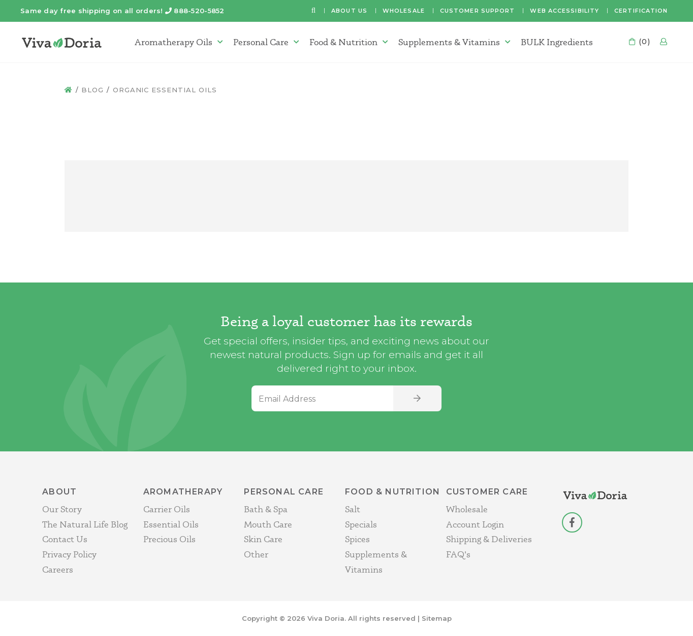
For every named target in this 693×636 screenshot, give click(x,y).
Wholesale (404, 10)
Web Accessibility (564, 10)
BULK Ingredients (557, 42)
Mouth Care (268, 524)
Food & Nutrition (343, 42)
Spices (357, 539)
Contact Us (64, 539)
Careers (57, 569)
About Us (349, 10)
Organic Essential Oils (165, 90)
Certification (641, 10)
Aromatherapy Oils (173, 42)
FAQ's (458, 554)
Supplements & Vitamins (449, 42)
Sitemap (437, 618)
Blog (92, 90)
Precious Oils (169, 539)
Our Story (62, 509)
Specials (361, 524)
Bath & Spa (266, 509)
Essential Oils (171, 524)
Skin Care (263, 539)
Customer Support (477, 10)
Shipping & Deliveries (489, 539)
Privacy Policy (69, 554)
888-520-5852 (199, 11)
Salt (352, 509)
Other (256, 554)
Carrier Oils (166, 509)
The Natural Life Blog (85, 524)
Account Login (475, 524)
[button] (314, 11)
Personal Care (261, 42)
